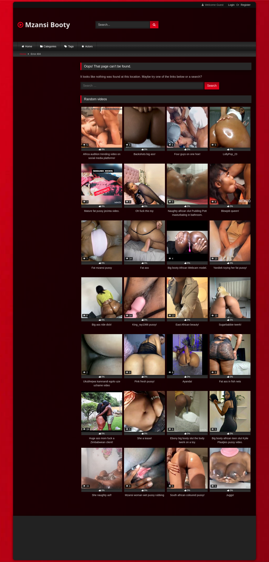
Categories (50, 46)
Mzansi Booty (44, 24)
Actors (89, 46)
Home (28, 46)
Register (246, 4)
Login (231, 4)
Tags (71, 46)
